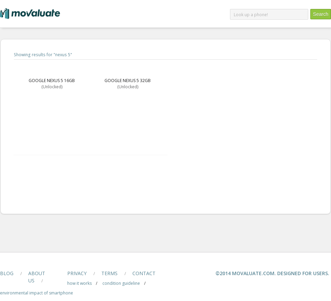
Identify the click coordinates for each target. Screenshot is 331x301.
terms (109, 273)
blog (6, 273)
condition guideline (121, 283)
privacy (77, 273)
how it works (79, 283)
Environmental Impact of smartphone (36, 293)
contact (144, 273)
